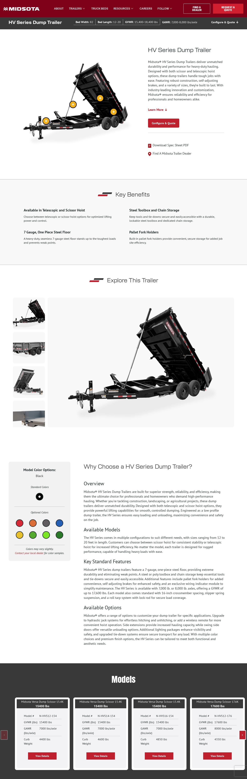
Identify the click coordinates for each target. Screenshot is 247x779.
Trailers (77, 8)
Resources (123, 8)
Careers (146, 8)
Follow (165, 8)
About (59, 8)
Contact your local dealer (29, 553)
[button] (4, 735)
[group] (141, 362)
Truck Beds (99, 8)
